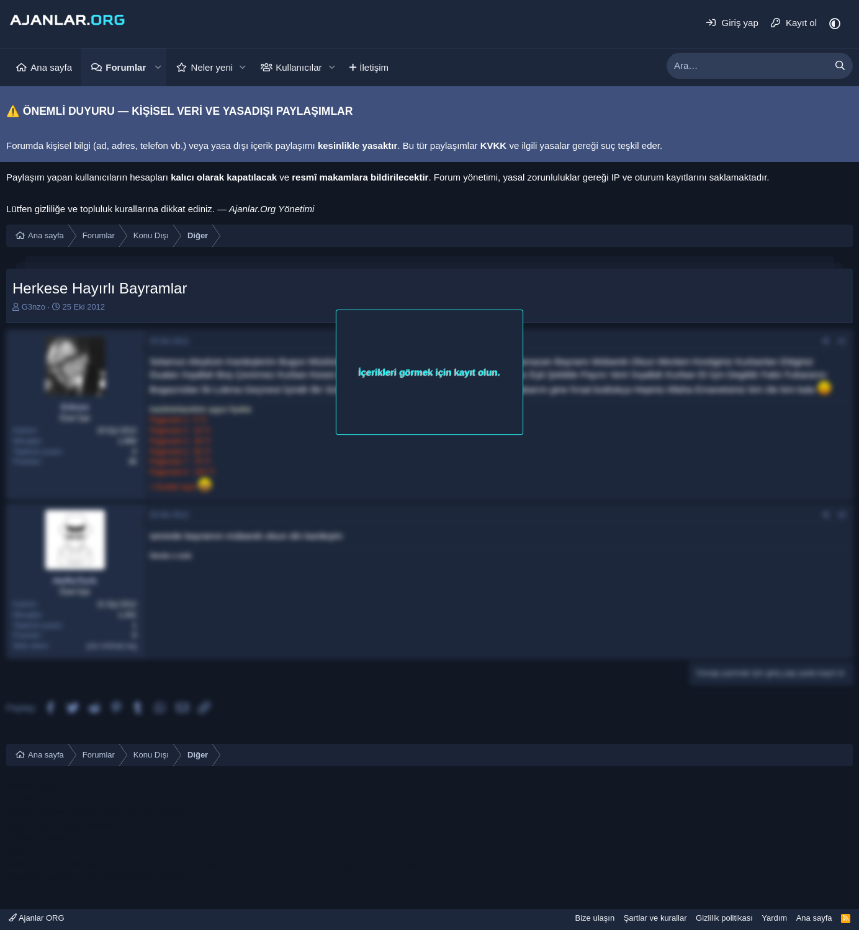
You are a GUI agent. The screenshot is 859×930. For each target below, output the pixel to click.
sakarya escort (36, 864)
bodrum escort (36, 812)
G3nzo (33, 306)
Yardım (774, 918)
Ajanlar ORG (37, 918)
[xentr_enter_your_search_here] (747, 65)
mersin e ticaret (38, 799)
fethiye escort (96, 812)
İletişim (374, 67)
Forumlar (126, 67)
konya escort (32, 825)
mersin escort (34, 785)
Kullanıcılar (299, 67)
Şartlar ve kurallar (655, 918)
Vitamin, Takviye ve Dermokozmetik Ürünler (96, 877)
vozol (17, 851)
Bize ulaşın (595, 918)
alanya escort (153, 812)
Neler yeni (212, 67)
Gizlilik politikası (724, 918)
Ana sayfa (51, 67)
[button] (157, 67)
